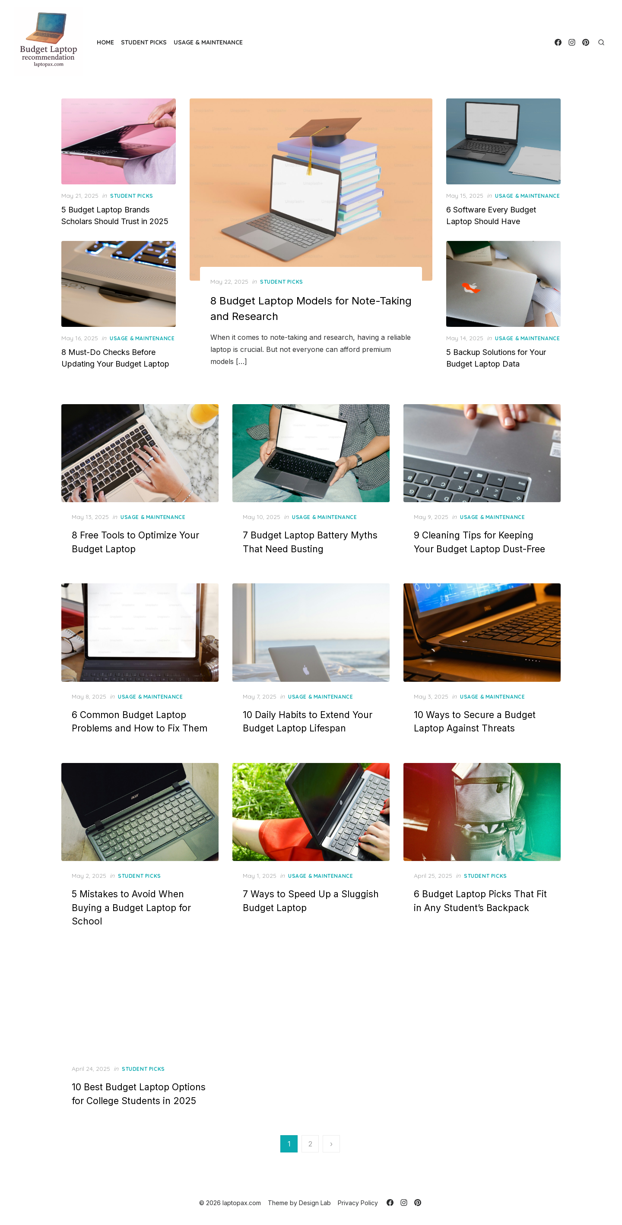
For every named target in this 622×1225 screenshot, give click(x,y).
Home (105, 42)
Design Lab (315, 1202)
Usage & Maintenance (208, 42)
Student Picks (144, 42)
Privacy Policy (358, 1202)
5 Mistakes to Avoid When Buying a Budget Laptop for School (131, 908)
